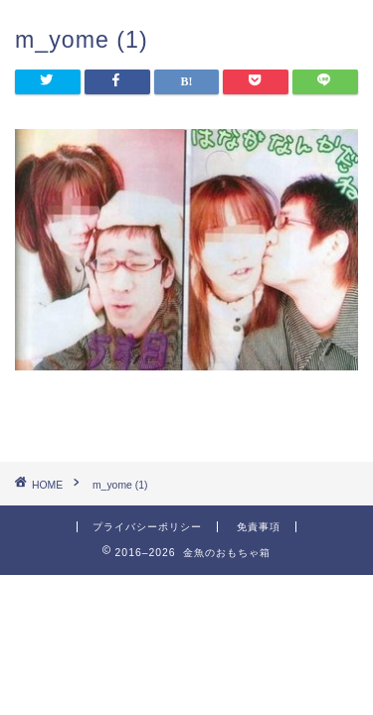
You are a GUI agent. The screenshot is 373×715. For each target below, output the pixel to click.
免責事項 (258, 526)
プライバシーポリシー (147, 526)
